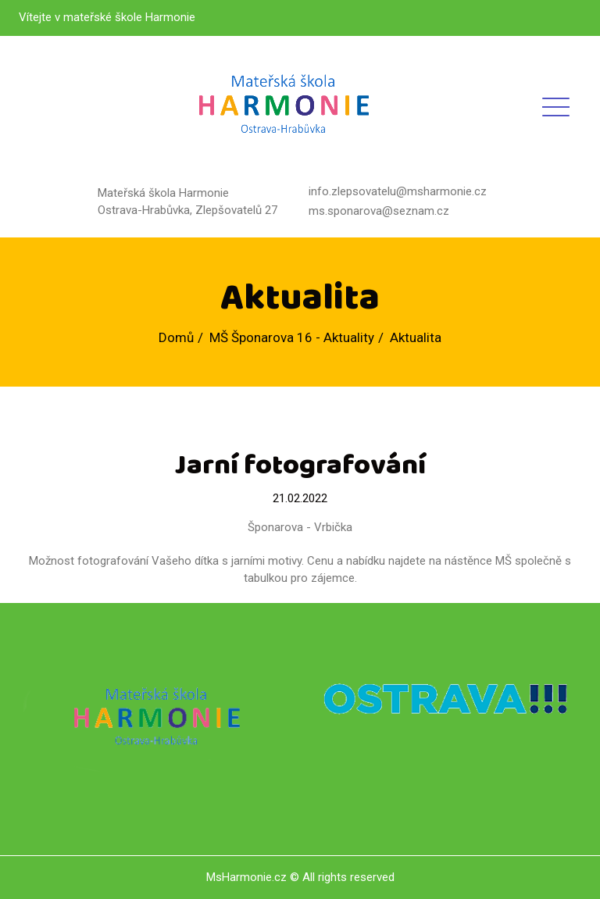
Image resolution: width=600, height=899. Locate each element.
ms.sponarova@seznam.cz (379, 211)
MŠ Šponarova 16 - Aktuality (291, 337)
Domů (176, 337)
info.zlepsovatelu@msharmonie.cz (398, 191)
